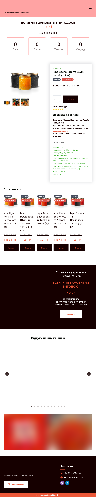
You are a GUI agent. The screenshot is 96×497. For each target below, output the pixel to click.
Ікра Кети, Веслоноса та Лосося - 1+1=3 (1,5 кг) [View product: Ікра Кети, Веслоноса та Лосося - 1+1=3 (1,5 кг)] (60, 220)
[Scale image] (17, 374)
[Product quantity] (56, 99)
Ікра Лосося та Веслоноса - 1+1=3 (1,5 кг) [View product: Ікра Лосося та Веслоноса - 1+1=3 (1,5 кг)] (77, 220)
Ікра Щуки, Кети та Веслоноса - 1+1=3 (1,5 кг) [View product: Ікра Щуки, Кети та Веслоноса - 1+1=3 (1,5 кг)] (11, 220)
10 (61, 406)
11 (64, 406)
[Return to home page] (17, 6)
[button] (59, 101)
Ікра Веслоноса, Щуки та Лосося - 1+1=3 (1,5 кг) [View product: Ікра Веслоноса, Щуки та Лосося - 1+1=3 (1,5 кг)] (27, 222)
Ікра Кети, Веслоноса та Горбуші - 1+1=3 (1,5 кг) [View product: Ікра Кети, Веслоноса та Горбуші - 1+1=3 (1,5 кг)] (44, 220)
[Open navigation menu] (90, 8)
